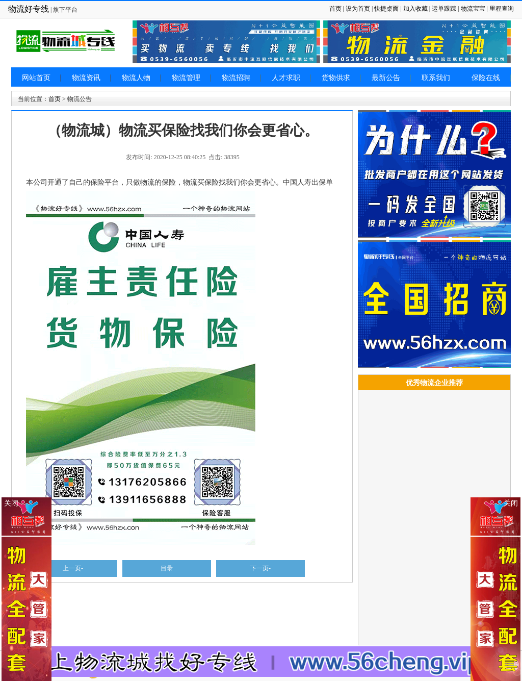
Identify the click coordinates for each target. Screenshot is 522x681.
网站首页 (36, 78)
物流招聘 (236, 78)
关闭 (511, 503)
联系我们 (436, 78)
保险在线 (486, 78)
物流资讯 (86, 78)
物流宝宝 (473, 8)
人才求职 (286, 78)
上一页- (73, 568)
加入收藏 (415, 8)
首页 (335, 8)
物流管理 (186, 78)
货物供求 (336, 78)
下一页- (260, 568)
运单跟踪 (444, 8)
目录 (167, 568)
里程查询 (501, 8)
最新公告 (386, 78)
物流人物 (136, 78)
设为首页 (358, 8)
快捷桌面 (386, 8)
